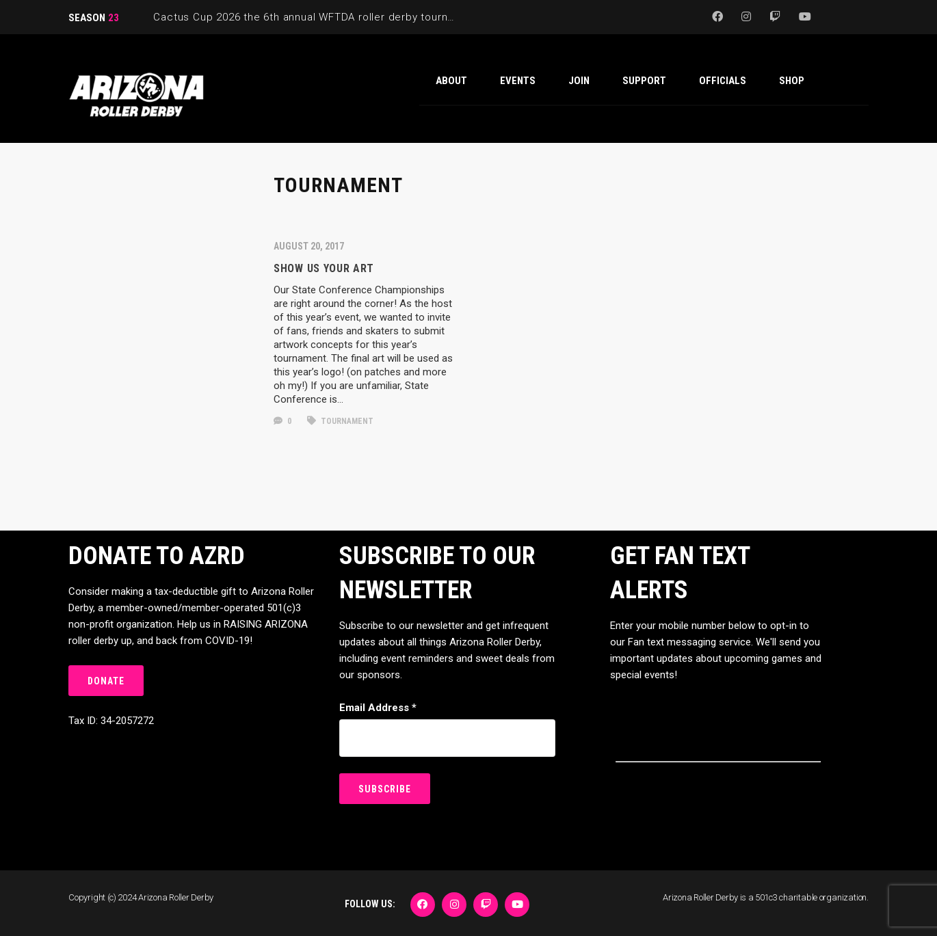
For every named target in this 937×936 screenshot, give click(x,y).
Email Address (378, 707)
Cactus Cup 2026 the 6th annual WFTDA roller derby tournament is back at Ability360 (369, 17)
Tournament (340, 421)
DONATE (106, 681)
